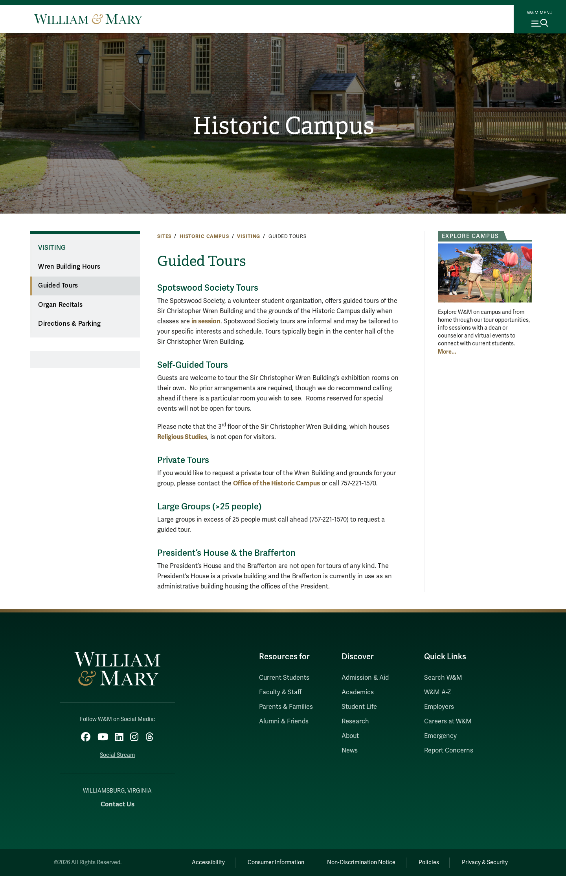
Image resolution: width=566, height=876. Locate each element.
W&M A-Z (437, 692)
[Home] (88, 19)
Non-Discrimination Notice (361, 862)
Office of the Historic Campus (276, 483)
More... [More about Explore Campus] (447, 351)
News (350, 750)
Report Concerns (448, 750)
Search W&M (443, 678)
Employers (439, 707)
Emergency (440, 736)
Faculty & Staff (280, 692)
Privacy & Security (485, 862)
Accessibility (207, 862)
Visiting (248, 236)
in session (206, 321)
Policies (428, 862)
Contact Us (117, 804)
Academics (358, 692)
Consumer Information (275, 862)
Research (355, 721)
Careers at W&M (448, 721)
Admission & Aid (365, 678)
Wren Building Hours (69, 267)
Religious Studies (182, 437)
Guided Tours (58, 286)
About (350, 736)
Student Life (359, 707)
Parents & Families (286, 707)
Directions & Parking (69, 324)
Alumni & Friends (284, 721)
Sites (164, 236)
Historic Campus (283, 126)
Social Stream (117, 755)
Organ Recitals (60, 305)
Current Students (284, 678)
